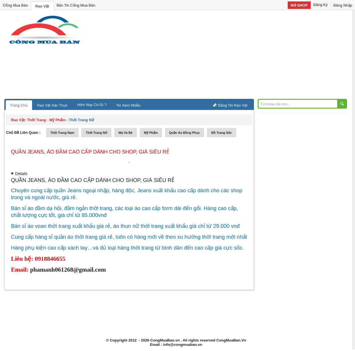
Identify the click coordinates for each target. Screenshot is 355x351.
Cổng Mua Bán (15, 5)
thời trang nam (62, 132)
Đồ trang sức (221, 132)
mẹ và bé (126, 132)
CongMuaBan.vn (165, 340)
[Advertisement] (226, 56)
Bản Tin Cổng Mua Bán (76, 5)
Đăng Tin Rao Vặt (232, 105)
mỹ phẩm (151, 132)
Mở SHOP (299, 5)
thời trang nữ (96, 132)
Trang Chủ (19, 105)
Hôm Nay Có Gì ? (92, 105)
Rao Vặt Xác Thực (52, 105)
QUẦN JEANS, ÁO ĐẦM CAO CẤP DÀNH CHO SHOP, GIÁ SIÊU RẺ (90, 152)
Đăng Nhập (342, 5)
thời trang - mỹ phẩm (46, 120)
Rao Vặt (42, 6)
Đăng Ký (320, 5)
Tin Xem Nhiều (128, 105)
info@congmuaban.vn (182, 344)
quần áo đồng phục (184, 132)
